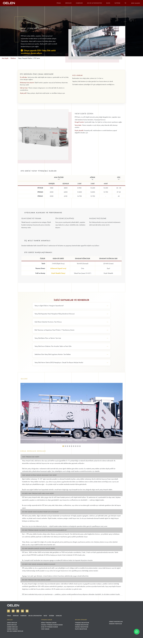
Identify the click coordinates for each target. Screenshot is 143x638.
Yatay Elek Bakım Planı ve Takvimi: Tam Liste (48, 338)
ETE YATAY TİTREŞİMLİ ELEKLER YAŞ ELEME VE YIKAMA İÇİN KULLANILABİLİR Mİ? (44, 530)
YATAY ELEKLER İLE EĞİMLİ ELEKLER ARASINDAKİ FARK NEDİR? (39, 475)
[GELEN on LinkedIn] (22, 611)
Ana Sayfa (5, 58)
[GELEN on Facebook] (8, 611)
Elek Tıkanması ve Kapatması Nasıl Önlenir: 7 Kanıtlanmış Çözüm (54, 330)
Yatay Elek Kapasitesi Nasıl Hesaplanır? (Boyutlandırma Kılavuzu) (55, 314)
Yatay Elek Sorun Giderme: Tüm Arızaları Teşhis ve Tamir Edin (53, 346)
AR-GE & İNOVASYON (94, 3)
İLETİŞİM (117, 3)
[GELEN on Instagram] (17, 611)
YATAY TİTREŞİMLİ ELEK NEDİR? (30, 457)
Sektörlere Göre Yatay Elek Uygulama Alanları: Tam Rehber (53, 354)
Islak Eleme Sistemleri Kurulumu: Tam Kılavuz (48, 322)
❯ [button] (120, 414)
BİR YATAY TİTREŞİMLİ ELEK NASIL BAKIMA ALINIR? (36, 580)
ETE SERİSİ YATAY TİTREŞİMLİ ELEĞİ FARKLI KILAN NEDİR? (38, 493)
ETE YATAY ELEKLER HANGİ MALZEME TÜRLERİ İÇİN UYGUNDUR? (40, 512)
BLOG (108, 3)
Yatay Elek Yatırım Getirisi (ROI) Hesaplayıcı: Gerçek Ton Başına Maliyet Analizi (59, 362)
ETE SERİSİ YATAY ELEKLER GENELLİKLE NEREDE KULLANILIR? (38, 564)
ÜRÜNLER (68, 3)
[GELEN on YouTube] (27, 611)
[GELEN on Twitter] (13, 611)
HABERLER (79, 3)
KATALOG (59, 615)
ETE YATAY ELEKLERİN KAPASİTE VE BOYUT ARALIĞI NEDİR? (38, 548)
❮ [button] (22, 414)
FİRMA (59, 3)
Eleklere (13, 58)
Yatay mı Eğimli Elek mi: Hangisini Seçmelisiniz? (49, 306)
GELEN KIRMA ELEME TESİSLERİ (13, 605)
